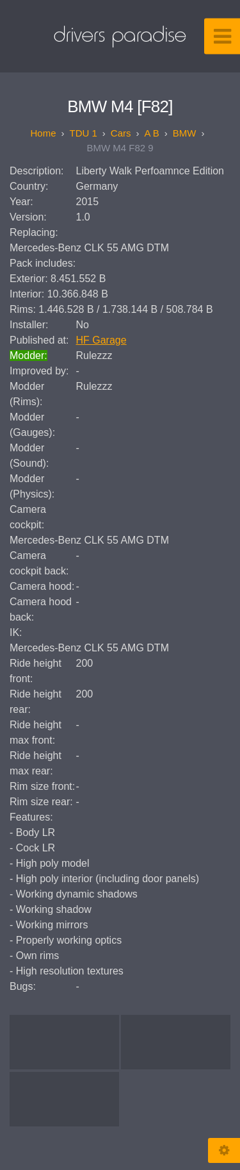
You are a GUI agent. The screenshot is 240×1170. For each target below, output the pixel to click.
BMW (184, 133)
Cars (121, 133)
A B (152, 133)
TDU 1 (83, 133)
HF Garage (101, 340)
